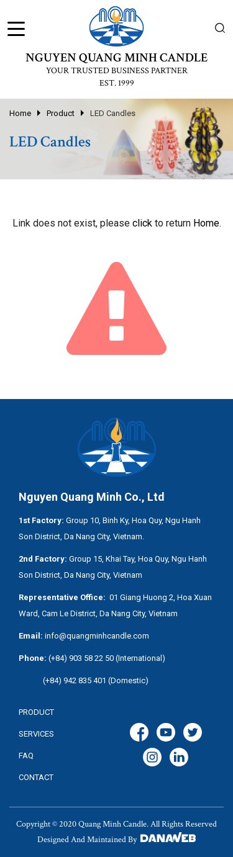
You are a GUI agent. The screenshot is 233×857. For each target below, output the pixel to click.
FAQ (26, 755)
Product (61, 113)
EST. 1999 (116, 83)
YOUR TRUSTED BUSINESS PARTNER (117, 70)
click (142, 223)
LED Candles (112, 113)
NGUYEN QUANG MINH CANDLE (116, 58)
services (36, 733)
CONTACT (36, 777)
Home (20, 113)
